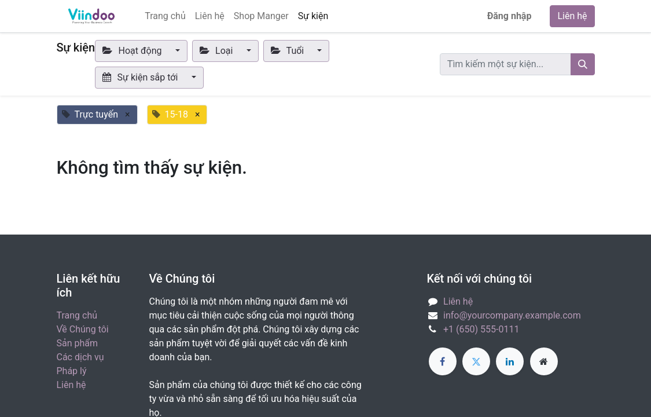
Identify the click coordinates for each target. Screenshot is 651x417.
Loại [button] (218, 50)
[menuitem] (165, 16)
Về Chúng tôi (83, 329)
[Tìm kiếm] (583, 64)
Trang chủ (77, 315)
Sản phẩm (77, 343)
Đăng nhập (509, 15)
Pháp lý (72, 370)
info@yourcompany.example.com (512, 315)
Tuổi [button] (289, 50)
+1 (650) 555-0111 (481, 329)
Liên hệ (572, 15)
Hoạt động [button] (133, 50)
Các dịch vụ (80, 357)
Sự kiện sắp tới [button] (141, 77)
